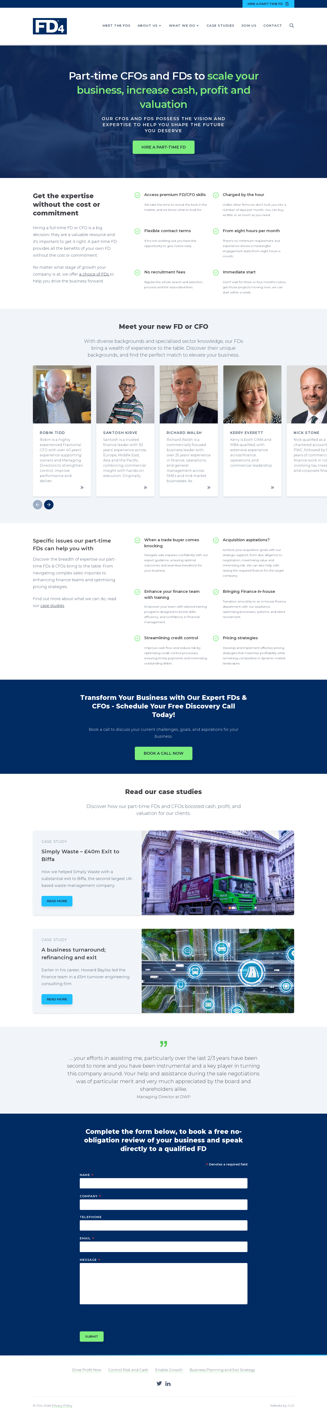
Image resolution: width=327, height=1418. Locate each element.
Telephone (91, 1217)
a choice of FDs (94, 274)
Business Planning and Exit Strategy (222, 1370)
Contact (272, 25)
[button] (49, 504)
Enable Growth (169, 1370)
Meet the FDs (117, 25)
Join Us (249, 25)
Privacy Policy (62, 1405)
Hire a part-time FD (268, 4)
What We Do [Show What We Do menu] (184, 25)
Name (87, 1175)
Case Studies (221, 25)
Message (90, 1260)
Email (87, 1238)
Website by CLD (282, 1405)
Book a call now (164, 753)
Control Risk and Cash (128, 1370)
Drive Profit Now (86, 1370)
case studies (52, 605)
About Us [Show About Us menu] (150, 25)
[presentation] (112, 1316)
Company (90, 1196)
